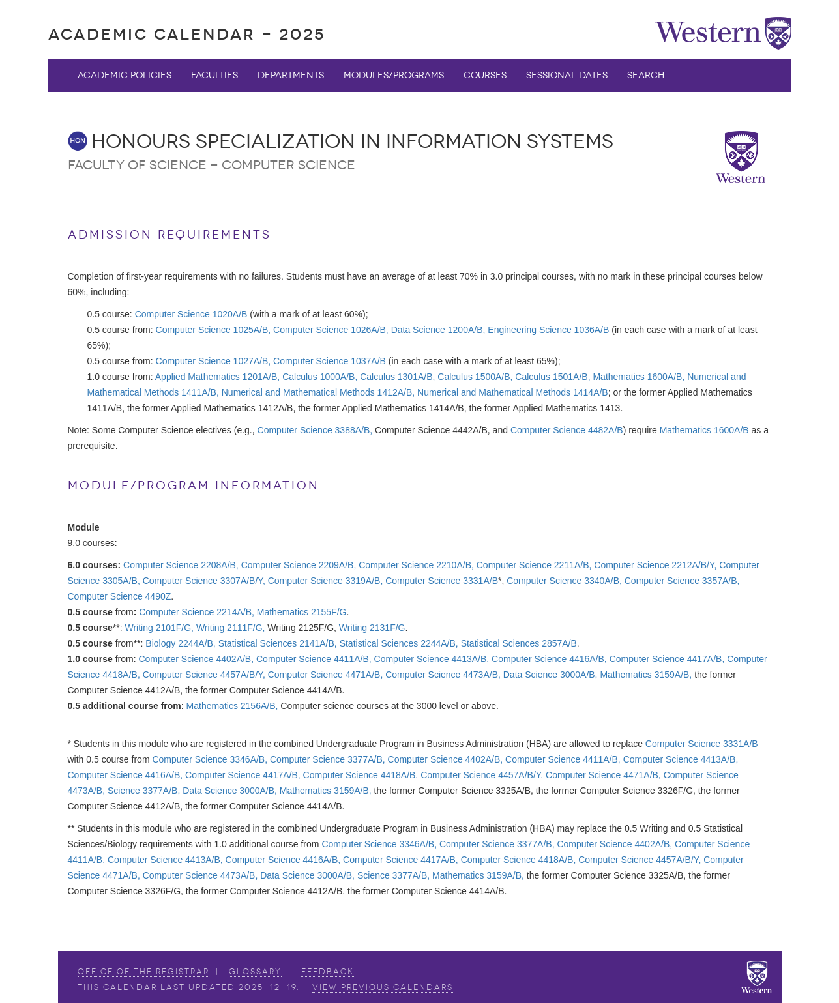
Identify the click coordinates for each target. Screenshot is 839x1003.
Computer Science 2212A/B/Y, (655, 565)
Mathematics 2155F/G (302, 612)
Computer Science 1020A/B (191, 314)
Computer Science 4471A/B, (325, 674)
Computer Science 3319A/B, (325, 580)
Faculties (214, 75)
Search (645, 75)
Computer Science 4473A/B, (443, 674)
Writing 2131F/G (372, 627)
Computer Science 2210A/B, (416, 565)
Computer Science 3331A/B (441, 580)
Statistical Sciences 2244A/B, (399, 643)
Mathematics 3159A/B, (646, 674)
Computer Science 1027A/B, (213, 361)
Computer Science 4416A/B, (549, 659)
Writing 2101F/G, (159, 627)
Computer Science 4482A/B (566, 430)
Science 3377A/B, (144, 790)
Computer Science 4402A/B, (196, 659)
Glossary (255, 971)
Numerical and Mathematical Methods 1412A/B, (318, 392)
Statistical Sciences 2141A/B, (277, 643)
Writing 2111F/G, (230, 627)
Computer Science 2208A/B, (181, 565)
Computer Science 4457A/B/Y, (204, 674)
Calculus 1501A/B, (552, 376)
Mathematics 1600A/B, (638, 376)
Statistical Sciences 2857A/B (519, 643)
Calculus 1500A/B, (474, 376)
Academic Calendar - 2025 (186, 34)
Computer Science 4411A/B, (314, 659)
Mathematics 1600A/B (704, 430)
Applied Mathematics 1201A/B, (217, 376)
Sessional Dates (567, 75)
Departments (291, 75)
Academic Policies (124, 75)
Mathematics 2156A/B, (232, 706)
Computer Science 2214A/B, (196, 612)
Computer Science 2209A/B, (299, 565)
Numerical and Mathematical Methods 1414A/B (512, 392)
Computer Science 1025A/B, (213, 330)
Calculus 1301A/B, (397, 376)
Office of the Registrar (143, 971)
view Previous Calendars (382, 987)
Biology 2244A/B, (180, 643)
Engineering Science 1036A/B (548, 330)
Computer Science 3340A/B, (564, 580)
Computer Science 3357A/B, (682, 580)
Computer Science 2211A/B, (534, 565)
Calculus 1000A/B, (319, 376)
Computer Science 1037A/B (329, 361)
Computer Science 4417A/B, (667, 659)
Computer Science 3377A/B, (327, 759)
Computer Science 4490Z (119, 596)
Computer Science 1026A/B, (331, 330)
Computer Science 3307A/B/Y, (204, 580)
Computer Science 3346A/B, (209, 759)
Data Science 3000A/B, (550, 674)
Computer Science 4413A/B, (432, 659)
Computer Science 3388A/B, (315, 430)
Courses (485, 75)
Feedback (327, 971)
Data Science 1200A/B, (438, 330)
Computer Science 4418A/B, (361, 775)
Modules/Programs (394, 75)
